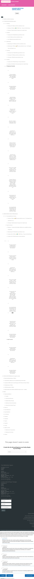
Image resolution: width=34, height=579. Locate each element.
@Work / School (7, 427)
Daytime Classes (9, 225)
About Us (6, 407)
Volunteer (6, 416)
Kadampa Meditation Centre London (17, 9)
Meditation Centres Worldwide (11, 402)
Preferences (6, 561)
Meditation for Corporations (10, 429)
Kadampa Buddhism (7, 393)
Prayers (5, 420)
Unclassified (6, 568)
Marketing (5, 545)
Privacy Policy (31, 521)
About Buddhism (7, 411)
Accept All (10, 575)
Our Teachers (6, 414)
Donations (6, 418)
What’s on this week (6, 1)
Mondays (8, 23)
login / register (11, 4)
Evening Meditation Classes (11, 216)
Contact (5, 434)
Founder (7, 396)
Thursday (8, 50)
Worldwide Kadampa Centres (29, 517)
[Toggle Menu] (2, 17)
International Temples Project (11, 405)
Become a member (15, 1)
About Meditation (7, 409)
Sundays (8, 59)
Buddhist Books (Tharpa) (10, 400)
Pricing (5, 425)
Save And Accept (29, 575)
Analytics (5, 554)
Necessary (5, 537)
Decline (3, 575)
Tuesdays (8, 32)
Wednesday (9, 41)
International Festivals (9, 398)
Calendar (6, 423)
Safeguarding (32, 523)
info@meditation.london (5, 473)
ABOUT (4, 391)
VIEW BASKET (4, 4)
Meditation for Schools (9, 432)
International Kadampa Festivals (28, 518)
